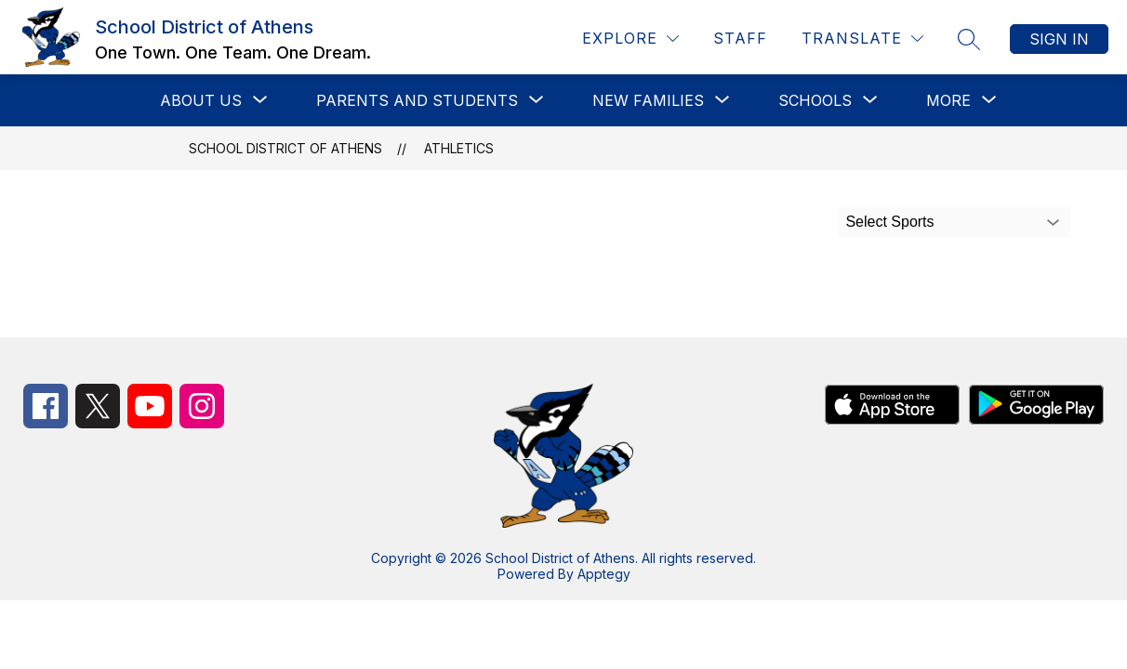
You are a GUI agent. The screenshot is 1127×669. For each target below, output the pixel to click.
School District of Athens (285, 148)
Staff (740, 38)
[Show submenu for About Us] (201, 100)
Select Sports (889, 222)
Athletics (459, 148)
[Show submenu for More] (948, 100)
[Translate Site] (862, 38)
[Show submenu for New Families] (648, 100)
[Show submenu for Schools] (815, 100)
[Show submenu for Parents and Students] (417, 100)
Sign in (1059, 39)
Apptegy (603, 574)
